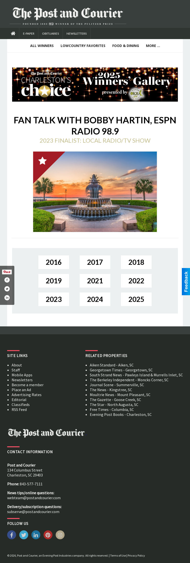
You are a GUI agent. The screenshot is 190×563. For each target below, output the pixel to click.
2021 (95, 280)
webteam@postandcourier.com (34, 497)
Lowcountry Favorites (83, 45)
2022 (136, 280)
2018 (136, 262)
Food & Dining (125, 45)
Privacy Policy (136, 555)
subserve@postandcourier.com (33, 511)
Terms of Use (118, 555)
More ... (153, 45)
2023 (54, 299)
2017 (95, 262)
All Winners (42, 45)
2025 (136, 299)
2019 (54, 280)
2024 (95, 299)
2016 (54, 262)
